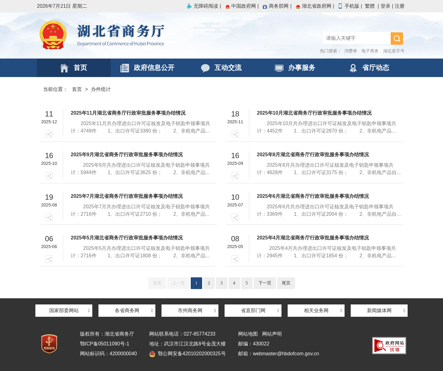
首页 (77, 89)
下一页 (264, 283)
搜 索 (397, 38)
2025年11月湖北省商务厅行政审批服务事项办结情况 (128, 113)
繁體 (370, 6)
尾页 (286, 283)
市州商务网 (190, 310)
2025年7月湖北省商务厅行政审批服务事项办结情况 (127, 196)
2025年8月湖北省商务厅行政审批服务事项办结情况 (313, 154)
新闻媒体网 (379, 310)
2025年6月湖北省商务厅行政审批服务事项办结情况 (313, 196)
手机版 (348, 6)
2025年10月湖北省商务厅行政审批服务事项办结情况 (314, 113)
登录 (385, 6)
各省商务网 (127, 310)
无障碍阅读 (202, 6)
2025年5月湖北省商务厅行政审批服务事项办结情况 (127, 237)
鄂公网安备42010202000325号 (187, 353)
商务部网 (275, 6)
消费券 (350, 50)
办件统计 (101, 89)
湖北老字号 (394, 50)
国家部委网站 (64, 310)
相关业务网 (316, 310)
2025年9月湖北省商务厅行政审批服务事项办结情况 (127, 154)
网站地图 (248, 333)
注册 (400, 6)
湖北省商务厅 (129, 35)
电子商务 (370, 50)
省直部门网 (253, 310)
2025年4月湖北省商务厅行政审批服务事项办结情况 (313, 237)
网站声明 (272, 333)
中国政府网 (240, 6)
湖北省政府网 (312, 6)
